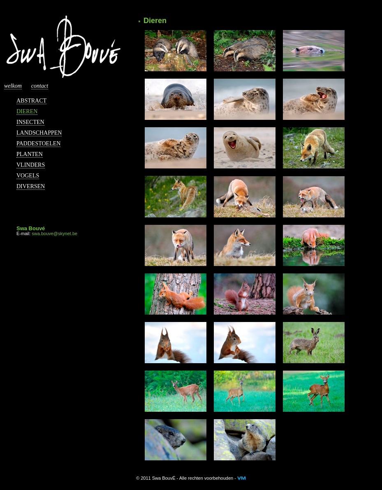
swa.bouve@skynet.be (54, 233)
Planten (29, 154)
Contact (39, 86)
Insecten (30, 122)
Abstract (31, 101)
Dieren (26, 111)
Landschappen (39, 133)
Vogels (27, 176)
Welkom (13, 86)
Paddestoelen (38, 143)
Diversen (30, 186)
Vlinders (30, 165)
